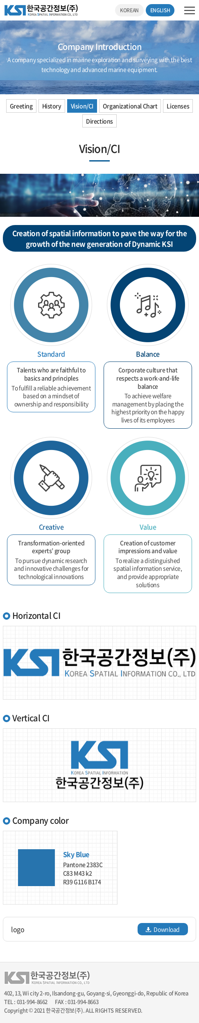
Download (163, 929)
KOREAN (129, 10)
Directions (99, 121)
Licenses (178, 106)
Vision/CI (82, 106)
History (51, 106)
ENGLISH (160, 10)
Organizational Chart (130, 106)
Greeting (21, 106)
